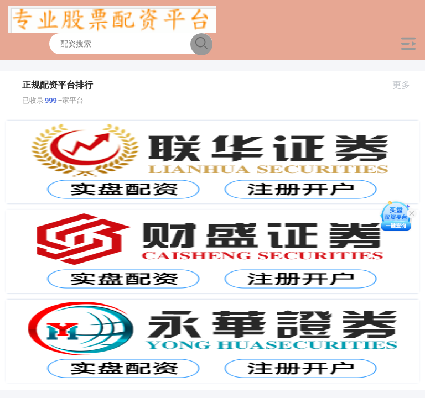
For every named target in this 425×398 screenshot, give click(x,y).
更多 (405, 85)
